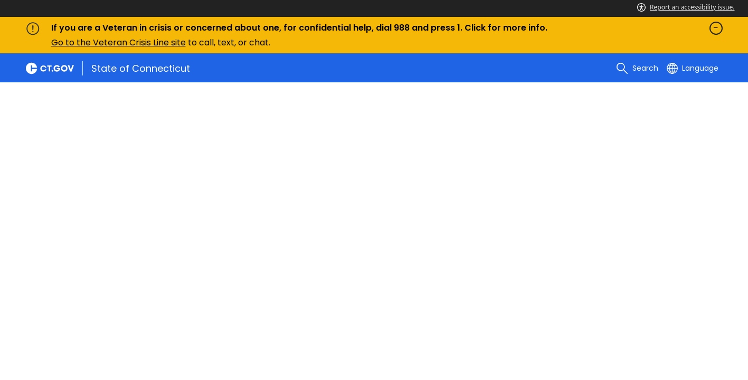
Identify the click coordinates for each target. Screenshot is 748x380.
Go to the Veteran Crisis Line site (118, 42)
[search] (637, 68)
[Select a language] (692, 68)
